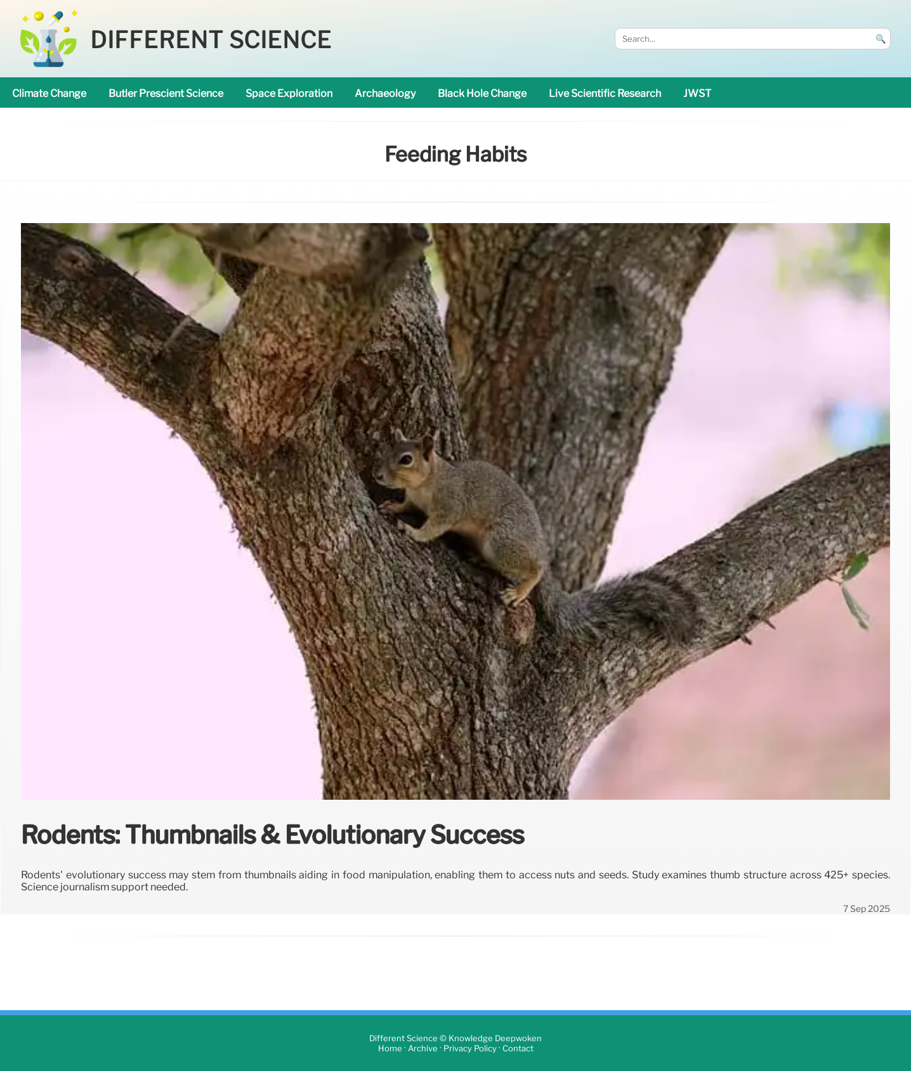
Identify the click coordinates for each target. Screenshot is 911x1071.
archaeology (385, 93)
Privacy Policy (470, 1048)
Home (390, 1048)
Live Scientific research (605, 93)
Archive (423, 1048)
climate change (49, 93)
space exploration (289, 93)
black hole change (482, 93)
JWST (697, 93)
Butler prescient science (165, 93)
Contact (518, 1048)
